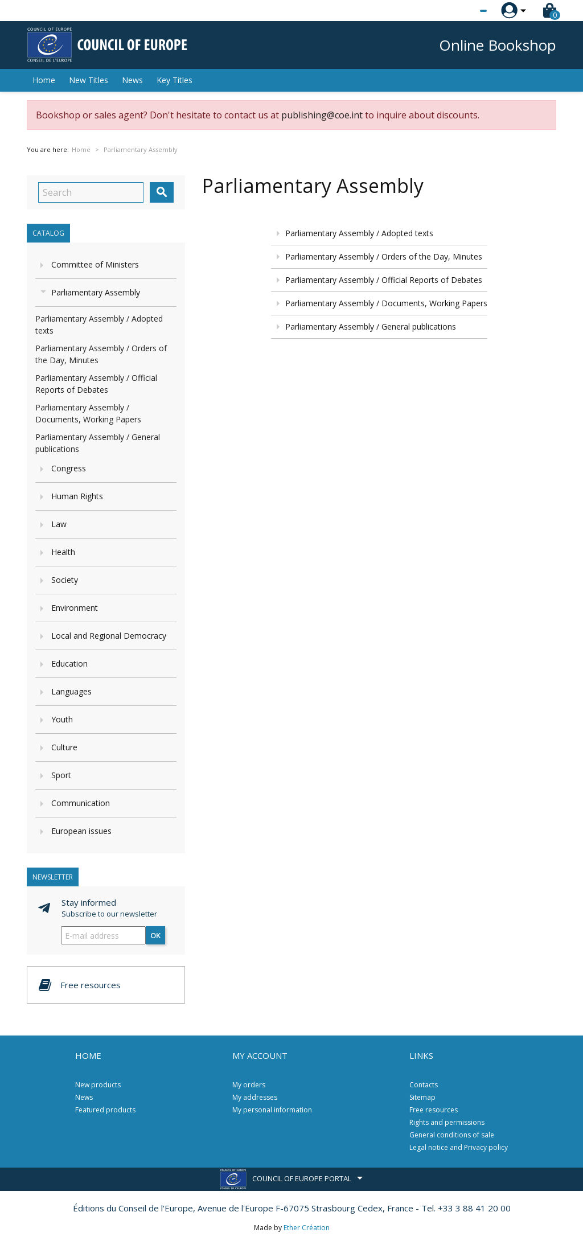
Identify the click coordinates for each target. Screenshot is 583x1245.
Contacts (423, 1085)
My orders (248, 1085)
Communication (80, 803)
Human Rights (77, 496)
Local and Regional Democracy (108, 635)
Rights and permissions (447, 1122)
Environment (74, 607)
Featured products (105, 1110)
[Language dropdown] (462, 11)
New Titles (88, 80)
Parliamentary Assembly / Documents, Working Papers (386, 303)
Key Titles (174, 80)
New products (98, 1085)
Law (59, 524)
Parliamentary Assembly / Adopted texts (359, 233)
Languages (71, 691)
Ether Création (307, 1227)
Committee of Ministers (95, 264)
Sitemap (422, 1097)
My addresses (254, 1097)
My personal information (272, 1110)
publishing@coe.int (322, 115)
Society (64, 579)
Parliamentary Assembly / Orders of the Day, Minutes (383, 256)
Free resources (433, 1110)
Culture (64, 747)
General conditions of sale (451, 1135)
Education (69, 663)
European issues (81, 830)
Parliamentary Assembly (95, 292)
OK (155, 935)
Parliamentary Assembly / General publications (370, 326)
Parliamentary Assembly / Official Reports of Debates (383, 279)
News (132, 80)
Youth (62, 719)
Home (43, 80)
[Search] (90, 192)
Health (63, 552)
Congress (68, 468)
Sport (61, 775)
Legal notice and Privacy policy (458, 1147)
